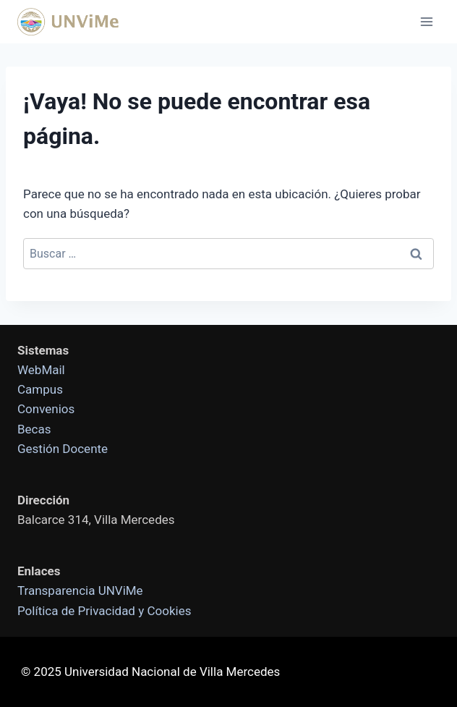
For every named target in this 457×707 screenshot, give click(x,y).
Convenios (45, 409)
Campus (40, 389)
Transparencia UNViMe (80, 590)
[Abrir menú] (426, 21)
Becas (34, 429)
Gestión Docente (62, 448)
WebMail (41, 370)
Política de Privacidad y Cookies (104, 611)
